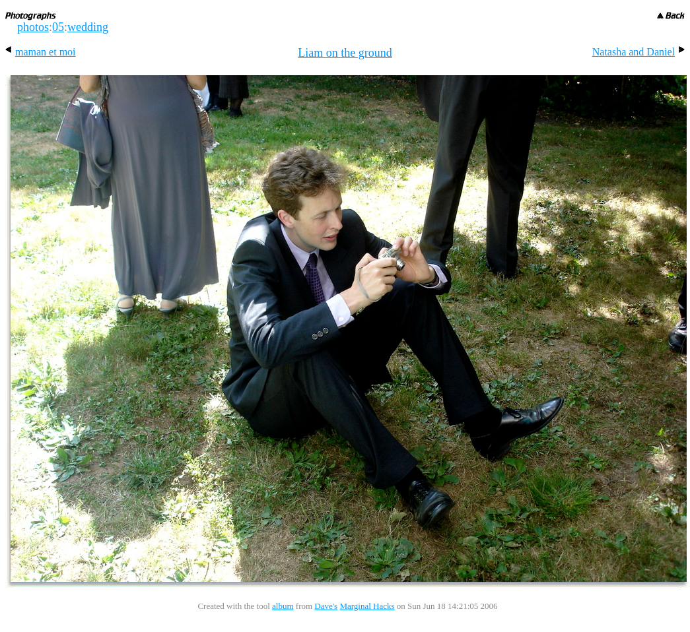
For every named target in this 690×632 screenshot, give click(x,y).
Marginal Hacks (366, 606)
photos (33, 27)
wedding (87, 27)
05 (58, 27)
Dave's (325, 606)
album (283, 606)
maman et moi (40, 51)
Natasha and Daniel (638, 51)
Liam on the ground (345, 52)
